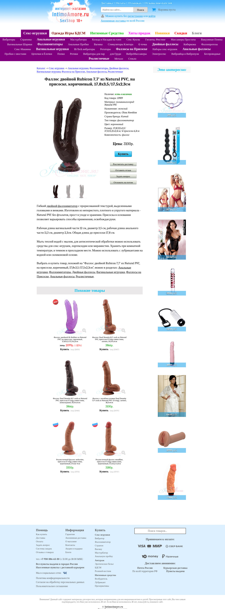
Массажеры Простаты (183, 39)
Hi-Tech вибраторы (84, 49)
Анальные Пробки (78, 44)
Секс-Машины (22, 49)
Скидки (180, 33)
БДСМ (98, 567)
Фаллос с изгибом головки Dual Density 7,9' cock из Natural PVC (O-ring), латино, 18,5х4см (109, 400)
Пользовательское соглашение (52, 586)
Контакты (70, 545)
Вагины (98, 44)
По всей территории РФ (144, 570)
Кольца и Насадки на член (106, 39)
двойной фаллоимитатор (62, 206)
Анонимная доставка (113, 20)
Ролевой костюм (103, 571)
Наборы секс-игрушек (164, 49)
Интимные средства (105, 575)
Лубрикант (100, 582)
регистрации (135, 16)
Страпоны (26, 39)
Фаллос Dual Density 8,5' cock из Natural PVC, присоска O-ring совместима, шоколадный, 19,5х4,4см (70, 400)
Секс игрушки (102, 534)
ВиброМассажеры (136, 53)
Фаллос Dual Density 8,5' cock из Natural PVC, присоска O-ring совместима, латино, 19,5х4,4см (109, 339)
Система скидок (44, 548)
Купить (123, 154)
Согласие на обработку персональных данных (60, 582)
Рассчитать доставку (123, 164)
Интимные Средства (107, 33)
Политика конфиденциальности (53, 578)
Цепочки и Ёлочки (41, 53)
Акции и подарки (73, 548)
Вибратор (99, 538)
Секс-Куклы (133, 39)
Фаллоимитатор (103, 542)
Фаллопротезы (209, 44)
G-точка (142, 44)
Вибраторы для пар (94, 53)
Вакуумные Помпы (211, 39)
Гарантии (70, 534)
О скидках (135, 3)
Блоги (197, 33)
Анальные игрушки (51, 39)
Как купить (41, 534)
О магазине (71, 541)
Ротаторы (105, 49)
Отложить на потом (123, 182)
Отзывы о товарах (45, 552)
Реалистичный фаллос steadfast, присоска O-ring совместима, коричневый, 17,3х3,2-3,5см (109, 462)
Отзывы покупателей (158, 3)
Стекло (132, 58)
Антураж (99, 560)
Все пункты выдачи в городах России (57, 564)
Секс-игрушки (35, 33)
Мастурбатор (101, 552)
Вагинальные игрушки (52, 49)
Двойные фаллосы (165, 44)
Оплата (120, 3)
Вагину (98, 549)
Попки (61, 53)
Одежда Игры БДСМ (68, 33)
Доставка (107, 3)
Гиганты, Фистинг (155, 39)
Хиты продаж (139, 33)
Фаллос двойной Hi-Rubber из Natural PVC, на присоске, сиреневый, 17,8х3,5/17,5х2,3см (70, 339)
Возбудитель (101, 578)
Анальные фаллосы (196, 49)
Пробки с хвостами (15, 53)
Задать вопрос (123, 176)
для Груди (115, 53)
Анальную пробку (104, 556)
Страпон (99, 545)
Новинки (162, 33)
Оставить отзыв (123, 170)
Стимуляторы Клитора (120, 44)
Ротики (74, 53)
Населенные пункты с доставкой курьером (60, 567)
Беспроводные (212, 53)
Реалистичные (99, 58)
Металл (119, 58)
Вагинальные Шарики (19, 44)
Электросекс (159, 53)
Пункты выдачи (175, 571)
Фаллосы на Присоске (131, 49)
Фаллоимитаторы (50, 44)
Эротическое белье (104, 564)
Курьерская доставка (175, 568)
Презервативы (102, 586)
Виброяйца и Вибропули (185, 53)
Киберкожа (190, 44)
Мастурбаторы (78, 39)
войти (151, 16)
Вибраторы (8, 39)
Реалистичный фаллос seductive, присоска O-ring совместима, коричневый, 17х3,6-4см (70, 462)
